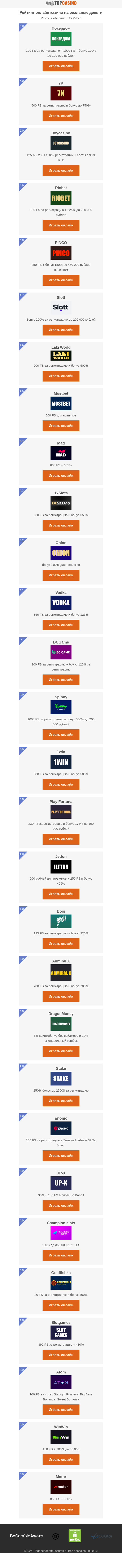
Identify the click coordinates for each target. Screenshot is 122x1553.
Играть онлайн (61, 66)
